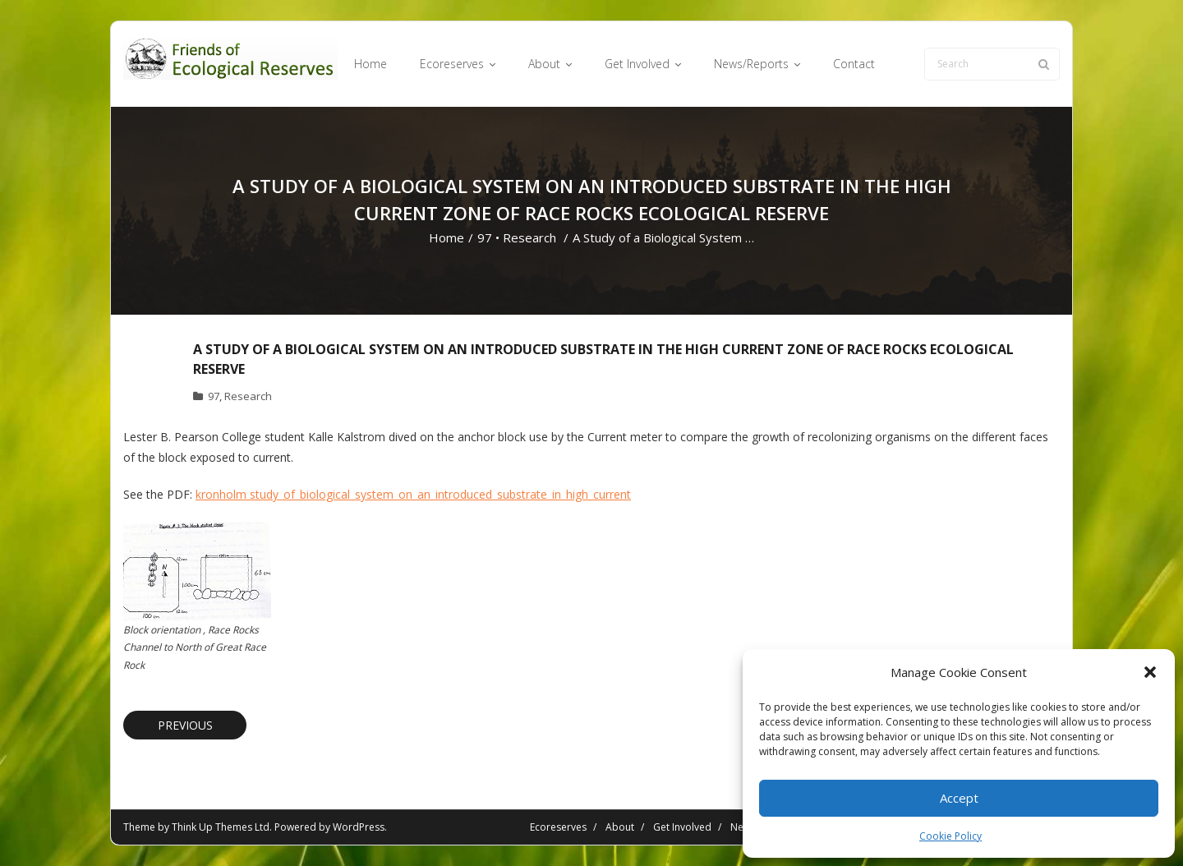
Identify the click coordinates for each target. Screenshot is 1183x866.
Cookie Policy (950, 836)
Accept (959, 798)
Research (529, 237)
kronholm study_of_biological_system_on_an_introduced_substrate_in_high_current (413, 494)
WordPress (358, 827)
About (619, 827)
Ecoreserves (558, 827)
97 (484, 237)
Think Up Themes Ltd (220, 827)
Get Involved (682, 827)
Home (446, 237)
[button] (1150, 672)
